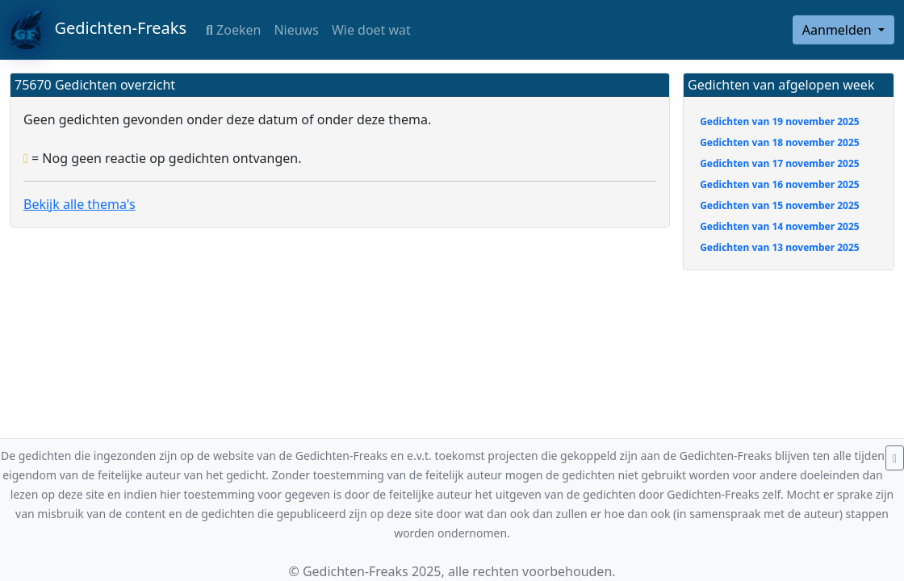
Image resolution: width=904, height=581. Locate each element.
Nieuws (296, 30)
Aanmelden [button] (838, 30)
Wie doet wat (371, 30)
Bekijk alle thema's (79, 204)
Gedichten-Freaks (98, 29)
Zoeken (233, 30)
